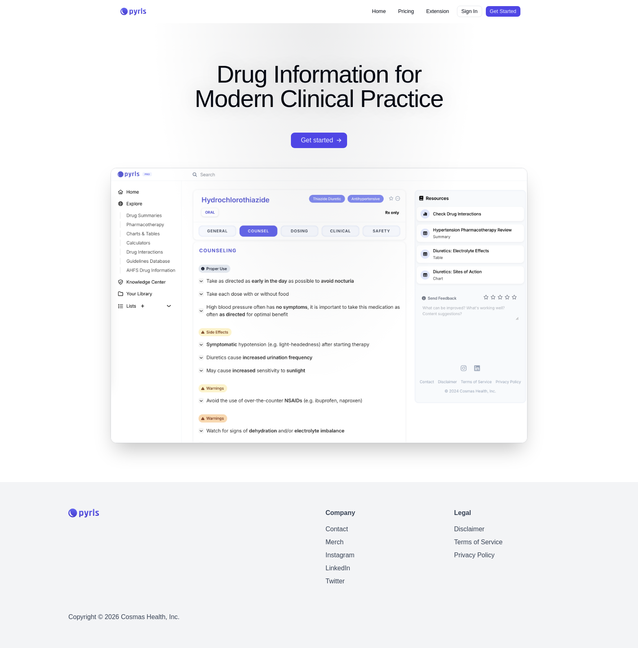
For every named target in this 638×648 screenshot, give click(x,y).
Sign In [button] (469, 11)
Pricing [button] (406, 11)
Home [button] (379, 11)
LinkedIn (338, 568)
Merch (334, 542)
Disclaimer (469, 529)
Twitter (335, 581)
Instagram (340, 555)
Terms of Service (478, 542)
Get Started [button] (503, 11)
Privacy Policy (474, 555)
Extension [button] (437, 11)
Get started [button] (321, 140)
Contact (337, 529)
